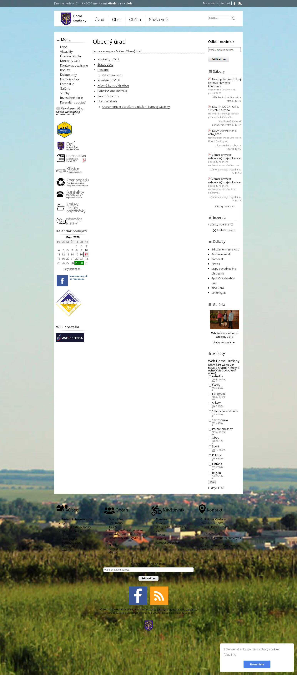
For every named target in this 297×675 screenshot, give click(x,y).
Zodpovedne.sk (221, 254)
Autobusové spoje (167, 542)
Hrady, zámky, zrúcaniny (171, 527)
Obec (116, 19)
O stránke (190, 609)
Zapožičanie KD (108, 96)
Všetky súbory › (224, 206)
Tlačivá (113, 526)
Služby (64, 93)
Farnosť (113, 549)
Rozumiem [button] (257, 664)
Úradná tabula (107, 101)
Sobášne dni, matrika (112, 91)
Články (216, 385)
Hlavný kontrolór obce (113, 85)
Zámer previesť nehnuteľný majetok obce (224, 156)
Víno (158, 531)
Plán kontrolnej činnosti (226, 97)
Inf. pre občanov (222, 429)
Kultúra (216, 455)
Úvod (99, 19)
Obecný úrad (116, 519)
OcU (152, 609)
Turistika (161, 519)
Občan (135, 19)
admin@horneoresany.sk (170, 609)
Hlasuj (212, 482)
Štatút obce (105, 64)
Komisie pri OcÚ (109, 80)
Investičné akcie (71, 98)
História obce (69, 79)
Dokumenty (68, 75)
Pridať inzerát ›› (224, 230)
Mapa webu (210, 3)
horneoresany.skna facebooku (78, 277)
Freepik (122, 613)
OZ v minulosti (112, 75)
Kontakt (225, 3)
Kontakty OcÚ (70, 61)
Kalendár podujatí (73, 102)
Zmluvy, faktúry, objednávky (126, 530)
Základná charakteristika (77, 519)
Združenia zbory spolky (76, 527)
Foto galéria (69, 539)
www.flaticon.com (162, 613)
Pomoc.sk (218, 259)
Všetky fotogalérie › (224, 342)
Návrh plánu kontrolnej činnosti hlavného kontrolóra (224, 82)
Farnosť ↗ (67, 84)
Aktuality (66, 51)
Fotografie (218, 394)
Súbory (219, 71)
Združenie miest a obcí (225, 249)
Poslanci (103, 70)
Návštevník (159, 19)
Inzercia (219, 217)
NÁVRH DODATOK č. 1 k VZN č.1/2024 (223, 108)
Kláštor (113, 552)
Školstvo (114, 545)
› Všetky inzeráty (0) (220, 224)
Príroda (160, 523)
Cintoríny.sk (219, 293)
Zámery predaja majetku (224, 169)
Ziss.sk (216, 264)
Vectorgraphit (133, 613)
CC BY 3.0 (189, 613)
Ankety (216, 402)
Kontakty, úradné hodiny (123, 534)
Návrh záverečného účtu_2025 (222, 132)
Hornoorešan (70, 546)
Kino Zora (218, 288)
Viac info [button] (230, 654)
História (217, 464)
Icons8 (144, 613)
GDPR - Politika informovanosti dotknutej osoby (220, 547)
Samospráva (220, 420)
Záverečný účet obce (227, 145)
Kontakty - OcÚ (108, 59)
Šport (215, 446)
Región (216, 473)
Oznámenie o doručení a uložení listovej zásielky (136, 106)
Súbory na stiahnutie (225, 411)
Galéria (65, 88)
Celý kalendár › (72, 269)
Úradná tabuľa (70, 56)
